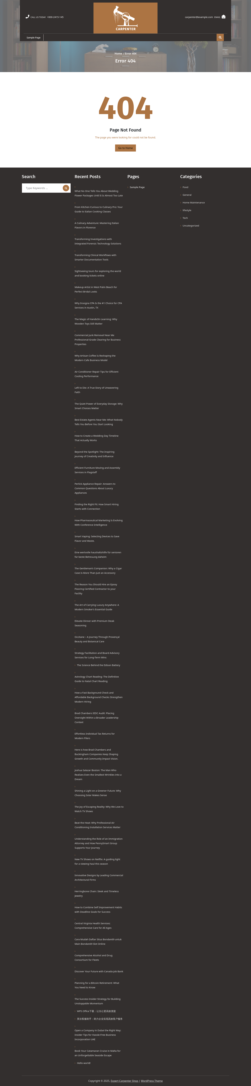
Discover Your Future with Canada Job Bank (99, 971)
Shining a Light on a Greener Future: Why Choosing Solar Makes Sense (98, 793)
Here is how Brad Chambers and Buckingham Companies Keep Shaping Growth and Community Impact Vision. (97, 754)
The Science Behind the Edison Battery (98, 665)
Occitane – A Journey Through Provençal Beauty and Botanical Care (97, 639)
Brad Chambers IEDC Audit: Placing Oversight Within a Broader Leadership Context (96, 718)
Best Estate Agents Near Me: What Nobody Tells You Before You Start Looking (99, 422)
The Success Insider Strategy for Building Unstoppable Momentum (98, 1001)
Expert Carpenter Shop (125, 1081)
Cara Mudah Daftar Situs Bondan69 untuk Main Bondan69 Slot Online (98, 941)
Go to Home (125, 148)
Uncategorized (191, 225)
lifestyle (187, 210)
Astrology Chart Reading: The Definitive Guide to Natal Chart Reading (97, 679)
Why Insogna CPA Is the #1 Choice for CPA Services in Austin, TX (98, 305)
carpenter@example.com (198, 17)
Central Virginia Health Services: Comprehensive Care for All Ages (93, 925)
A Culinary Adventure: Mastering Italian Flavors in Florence (97, 225)
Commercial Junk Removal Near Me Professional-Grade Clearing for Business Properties (98, 339)
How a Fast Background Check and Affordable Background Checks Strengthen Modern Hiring (99, 697)
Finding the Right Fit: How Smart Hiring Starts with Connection (97, 506)
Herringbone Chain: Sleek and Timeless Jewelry (97, 893)
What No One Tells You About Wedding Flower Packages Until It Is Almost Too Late (99, 193)
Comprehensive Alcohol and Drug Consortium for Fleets (94, 957)
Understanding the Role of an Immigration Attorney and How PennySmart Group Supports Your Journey (98, 843)
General (187, 194)
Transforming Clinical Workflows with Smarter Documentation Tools (95, 257)
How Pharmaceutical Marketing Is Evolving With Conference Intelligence (99, 522)
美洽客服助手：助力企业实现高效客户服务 (100, 1018)
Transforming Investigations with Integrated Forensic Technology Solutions (98, 241)
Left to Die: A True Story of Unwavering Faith (96, 390)
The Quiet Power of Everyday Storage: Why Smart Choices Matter (99, 406)
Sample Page (34, 37)
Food (185, 187)
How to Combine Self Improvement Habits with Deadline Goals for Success (98, 909)
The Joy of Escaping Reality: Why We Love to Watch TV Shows (99, 809)
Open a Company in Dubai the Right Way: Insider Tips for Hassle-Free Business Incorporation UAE (98, 1035)
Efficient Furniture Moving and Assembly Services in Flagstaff (97, 470)
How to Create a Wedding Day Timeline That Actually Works (96, 438)
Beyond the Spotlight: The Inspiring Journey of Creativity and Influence (94, 454)
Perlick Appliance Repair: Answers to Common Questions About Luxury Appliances (95, 488)
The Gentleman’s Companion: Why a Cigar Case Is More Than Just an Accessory (98, 570)
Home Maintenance (194, 202)
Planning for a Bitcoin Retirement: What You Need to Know (97, 985)
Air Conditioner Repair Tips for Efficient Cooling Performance (96, 374)
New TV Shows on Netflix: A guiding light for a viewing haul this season (97, 861)
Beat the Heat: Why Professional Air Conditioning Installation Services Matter (98, 825)
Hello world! (83, 1063)
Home (118, 53)
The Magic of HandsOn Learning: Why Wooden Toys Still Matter (96, 321)
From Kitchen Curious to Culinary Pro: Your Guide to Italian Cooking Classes (99, 209)
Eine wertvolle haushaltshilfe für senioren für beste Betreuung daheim (98, 554)
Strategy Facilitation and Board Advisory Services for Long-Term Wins (97, 655)
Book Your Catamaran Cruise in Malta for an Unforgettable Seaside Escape (98, 1053)
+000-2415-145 (56, 17)
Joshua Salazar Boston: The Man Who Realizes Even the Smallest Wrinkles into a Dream (98, 775)
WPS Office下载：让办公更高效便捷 (96, 1011)
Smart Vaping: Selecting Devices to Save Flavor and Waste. (97, 538)
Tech (185, 217)
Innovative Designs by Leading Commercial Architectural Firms (99, 877)
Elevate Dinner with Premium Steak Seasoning (94, 623)
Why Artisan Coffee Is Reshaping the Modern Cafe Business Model (95, 358)
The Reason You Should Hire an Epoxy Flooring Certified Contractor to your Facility (96, 589)
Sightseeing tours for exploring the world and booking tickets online (98, 273)
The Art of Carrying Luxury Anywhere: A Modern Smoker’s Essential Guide (97, 607)
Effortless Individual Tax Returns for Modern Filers (95, 736)
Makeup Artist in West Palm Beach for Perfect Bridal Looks (96, 289)
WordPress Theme (152, 1081)
